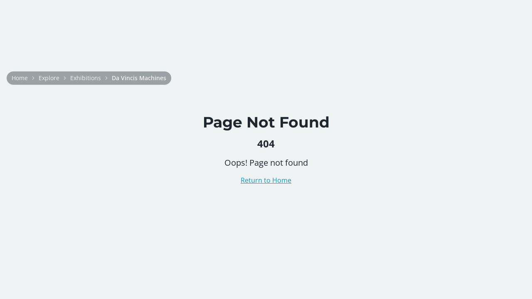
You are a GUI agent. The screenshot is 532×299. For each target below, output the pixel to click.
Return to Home (266, 180)
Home (20, 78)
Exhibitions (85, 78)
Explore (49, 78)
